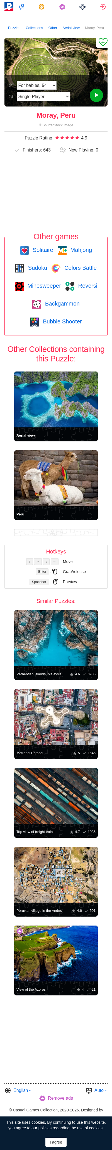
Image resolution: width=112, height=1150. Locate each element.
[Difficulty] (37, 85)
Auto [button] (99, 1090)
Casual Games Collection (35, 1110)
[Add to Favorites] (102, 43)
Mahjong (80, 250)
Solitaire (42, 250)
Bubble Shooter (61, 321)
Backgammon (61, 303)
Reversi (87, 286)
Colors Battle (80, 268)
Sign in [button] (103, 6)
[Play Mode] (43, 96)
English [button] (20, 1090)
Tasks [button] (42, 6)
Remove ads (60, 1098)
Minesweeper (43, 286)
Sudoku (36, 268)
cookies (38, 1122)
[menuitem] (22, 6)
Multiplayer (22, 6)
